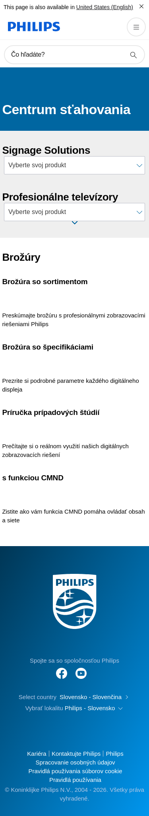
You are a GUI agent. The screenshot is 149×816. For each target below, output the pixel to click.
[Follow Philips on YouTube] (81, 669)
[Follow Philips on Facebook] (61, 669)
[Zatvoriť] (141, 6)
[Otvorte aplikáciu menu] (136, 26)
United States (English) (104, 7)
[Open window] (74, 222)
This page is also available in (39, 7)
